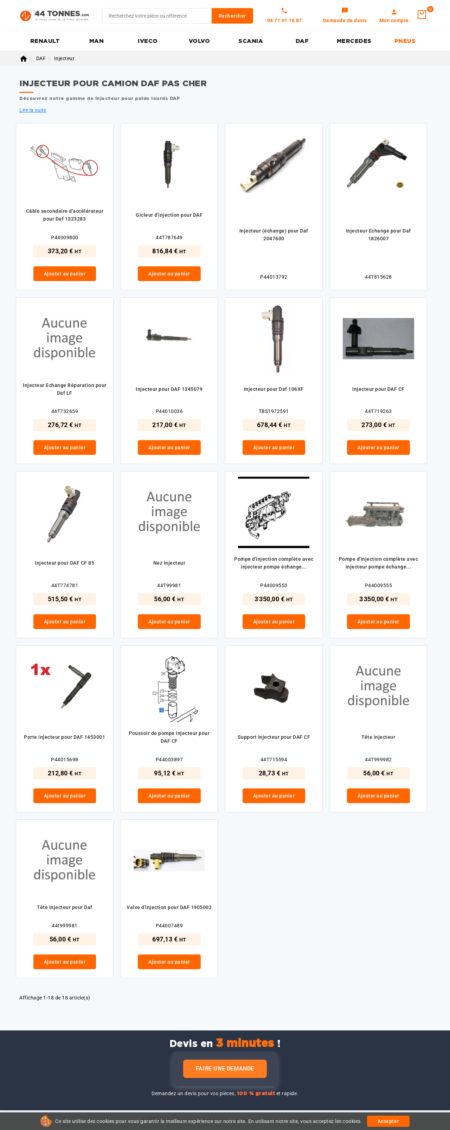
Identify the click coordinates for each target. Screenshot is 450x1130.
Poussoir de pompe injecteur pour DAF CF (169, 737)
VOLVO (199, 41)
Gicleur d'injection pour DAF (169, 215)
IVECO (148, 41)
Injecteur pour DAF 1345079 (169, 389)
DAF (302, 41)
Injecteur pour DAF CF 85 (64, 563)
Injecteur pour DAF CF (378, 389)
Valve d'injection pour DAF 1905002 (169, 907)
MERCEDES (354, 41)
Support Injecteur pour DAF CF (274, 737)
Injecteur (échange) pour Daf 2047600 (273, 234)
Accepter (388, 1121)
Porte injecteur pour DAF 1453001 (64, 737)
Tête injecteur (378, 737)
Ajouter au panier (65, 274)
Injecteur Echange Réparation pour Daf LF (65, 389)
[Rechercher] (177, 16)
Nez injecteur (169, 563)
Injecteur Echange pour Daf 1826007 (378, 234)
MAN (96, 41)
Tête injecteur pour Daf (64, 907)
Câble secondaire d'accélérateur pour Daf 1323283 (65, 215)
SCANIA (250, 41)
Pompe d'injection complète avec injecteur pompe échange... (274, 563)
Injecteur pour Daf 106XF (274, 389)
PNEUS (405, 41)
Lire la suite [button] (32, 110)
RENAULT (45, 41)
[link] (345, 16)
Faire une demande (225, 1068)
